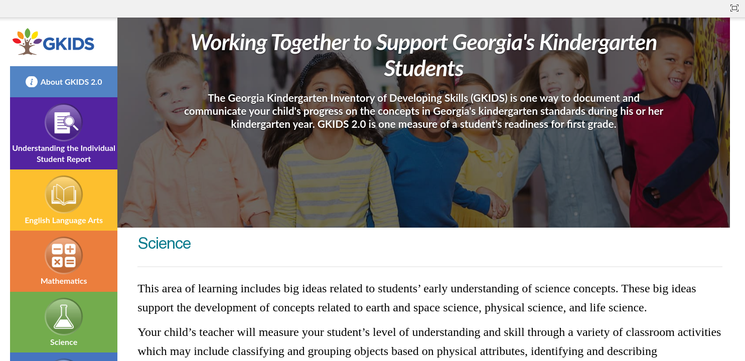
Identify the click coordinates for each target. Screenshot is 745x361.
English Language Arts (64, 220)
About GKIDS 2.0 (71, 81)
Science (63, 341)
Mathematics (64, 280)
